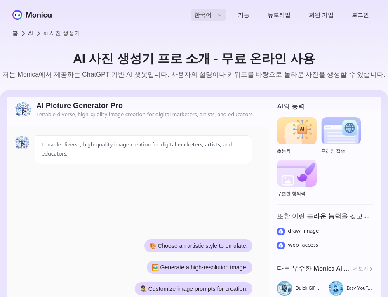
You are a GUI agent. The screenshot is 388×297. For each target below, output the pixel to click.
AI (30, 33)
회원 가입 (321, 15)
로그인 (360, 15)
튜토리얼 (279, 15)
